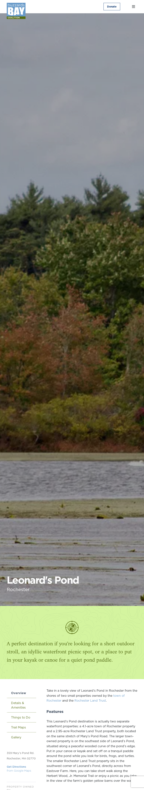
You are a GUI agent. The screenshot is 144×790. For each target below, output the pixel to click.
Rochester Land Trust (90, 700)
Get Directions (19, 769)
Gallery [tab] (16, 737)
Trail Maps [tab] (18, 727)
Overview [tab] (18, 693)
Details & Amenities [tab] (18, 705)
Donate (112, 6)
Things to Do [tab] (20, 717)
